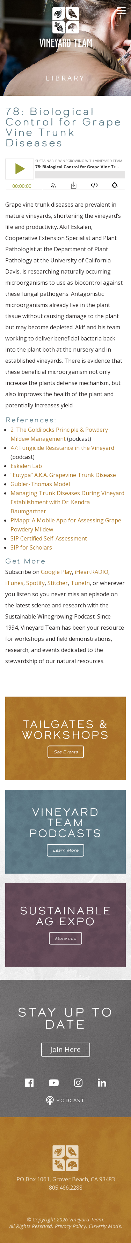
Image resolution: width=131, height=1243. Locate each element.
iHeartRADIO (91, 572)
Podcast (65, 1100)
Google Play (56, 572)
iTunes (14, 583)
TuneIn (80, 583)
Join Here (65, 1049)
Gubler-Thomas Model (40, 484)
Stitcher (58, 583)
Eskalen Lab (26, 466)
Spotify (35, 583)
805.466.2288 (65, 1187)
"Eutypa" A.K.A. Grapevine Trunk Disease (63, 475)
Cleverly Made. (105, 1225)
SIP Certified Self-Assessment (48, 538)
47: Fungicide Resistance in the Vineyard (62, 448)
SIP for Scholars (31, 547)
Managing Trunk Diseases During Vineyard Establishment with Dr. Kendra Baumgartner (67, 502)
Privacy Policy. (71, 1225)
